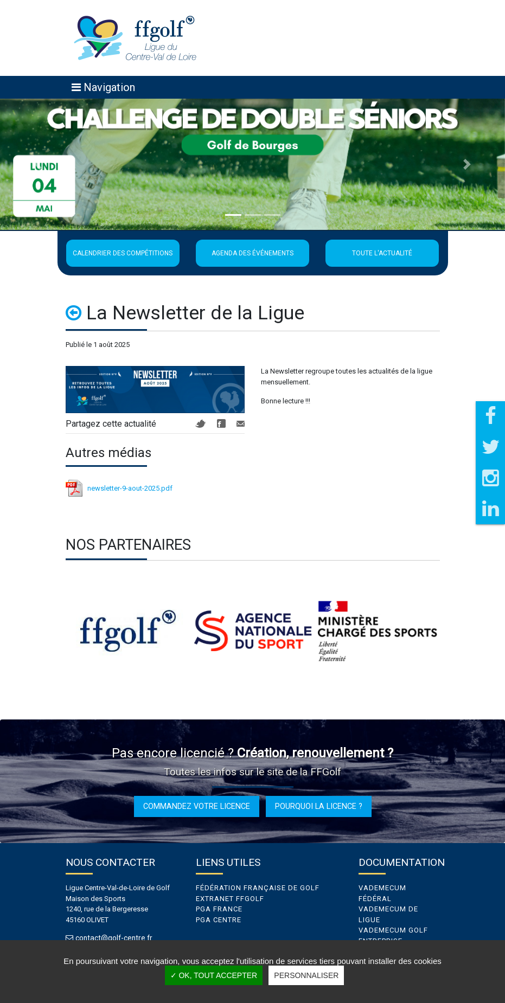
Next (448, 631)
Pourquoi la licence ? (318, 806)
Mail (240, 424)
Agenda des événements (252, 253)
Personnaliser (306, 975)
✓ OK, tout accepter (214, 975)
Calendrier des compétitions (122, 253)
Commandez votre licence (196, 806)
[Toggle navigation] (103, 87)
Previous (57, 631)
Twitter (200, 424)
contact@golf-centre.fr (116, 938)
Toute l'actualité (382, 253)
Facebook (221, 423)
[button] (38, 164)
